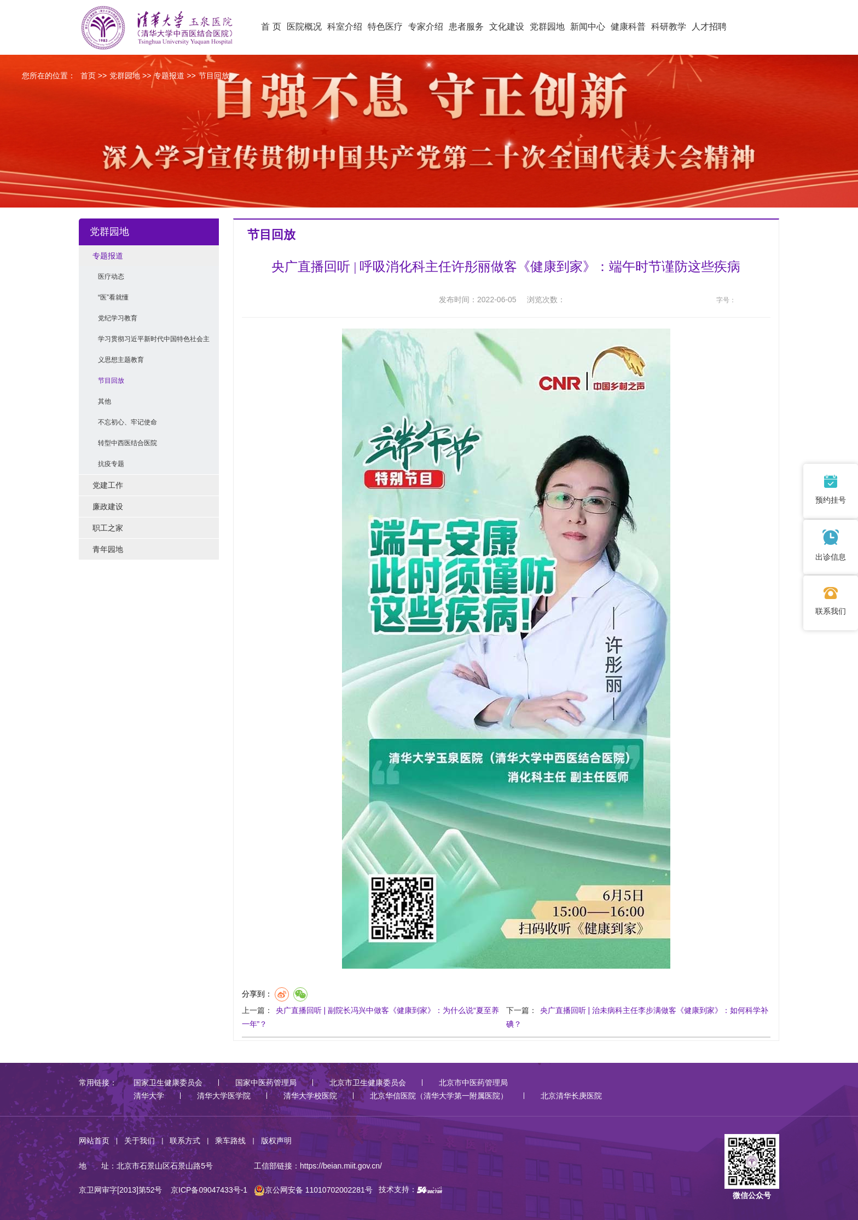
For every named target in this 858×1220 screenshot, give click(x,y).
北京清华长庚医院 (571, 1095)
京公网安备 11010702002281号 (313, 1190)
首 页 (271, 26)
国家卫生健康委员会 (168, 1082)
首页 (88, 75)
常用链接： (98, 1082)
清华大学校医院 (310, 1095)
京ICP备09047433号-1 (209, 1190)
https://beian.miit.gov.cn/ (341, 1165)
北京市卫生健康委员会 (367, 1082)
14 (764, 300)
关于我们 (139, 1140)
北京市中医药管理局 (473, 1082)
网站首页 (94, 1140)
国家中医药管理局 (266, 1082)
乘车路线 (230, 1140)
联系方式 (185, 1140)
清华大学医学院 (224, 1095)
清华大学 (149, 1095)
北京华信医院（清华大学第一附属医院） (439, 1095)
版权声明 (276, 1140)
